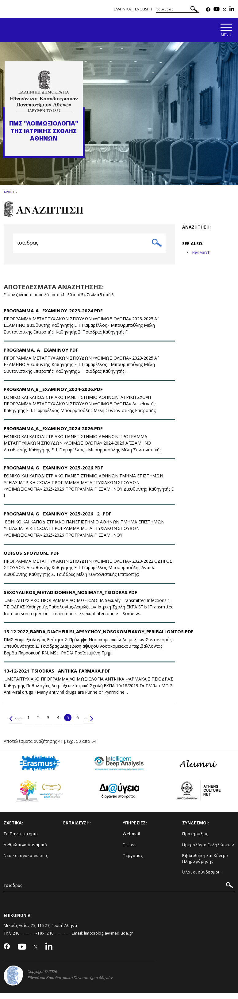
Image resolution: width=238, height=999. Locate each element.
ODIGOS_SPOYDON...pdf (31, 558)
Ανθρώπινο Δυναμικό (25, 850)
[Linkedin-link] (231, 9)
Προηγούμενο (26, 723)
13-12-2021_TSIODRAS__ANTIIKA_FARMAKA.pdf (57, 676)
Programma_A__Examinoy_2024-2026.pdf (53, 434)
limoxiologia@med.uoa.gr (108, 938)
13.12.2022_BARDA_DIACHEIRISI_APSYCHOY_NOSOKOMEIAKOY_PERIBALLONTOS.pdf (99, 637)
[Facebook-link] (208, 9)
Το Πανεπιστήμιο (21, 839)
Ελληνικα (122, 9)
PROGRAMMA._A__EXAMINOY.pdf (41, 355)
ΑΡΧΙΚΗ (9, 193)
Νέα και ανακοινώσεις (26, 861)
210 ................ (59, 938)
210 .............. (24, 938)
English (142, 9)
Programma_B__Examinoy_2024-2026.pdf (53, 395)
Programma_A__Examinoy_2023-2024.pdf (53, 316)
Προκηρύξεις (195, 839)
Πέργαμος (133, 861)
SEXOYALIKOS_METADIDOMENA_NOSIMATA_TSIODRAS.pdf (70, 598)
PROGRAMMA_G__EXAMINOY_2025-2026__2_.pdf (57, 519)
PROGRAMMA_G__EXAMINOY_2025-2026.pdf (53, 473)
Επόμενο (115, 723)
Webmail (131, 839)
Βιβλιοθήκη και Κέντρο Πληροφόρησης (205, 864)
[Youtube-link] (216, 9)
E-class (130, 850)
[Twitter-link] (224, 9)
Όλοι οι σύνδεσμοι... (202, 878)
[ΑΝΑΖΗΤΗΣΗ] (177, 9)
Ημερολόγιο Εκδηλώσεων (208, 850)
